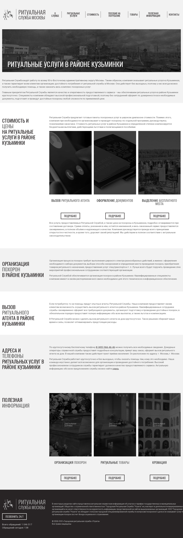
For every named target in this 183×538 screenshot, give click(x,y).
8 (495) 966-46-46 (105, 347)
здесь (115, 368)
